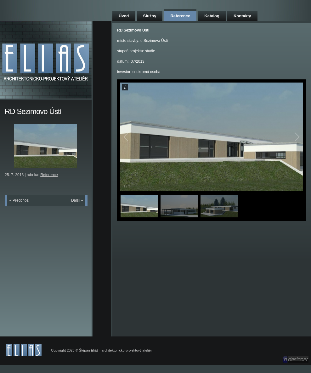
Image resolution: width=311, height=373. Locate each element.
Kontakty (242, 16)
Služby (149, 16)
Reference (180, 16)
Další (75, 200)
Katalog (211, 16)
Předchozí (21, 200)
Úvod (124, 16)
